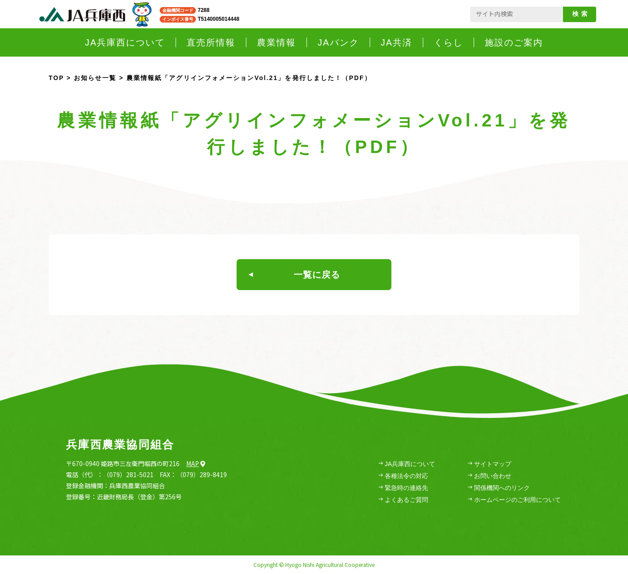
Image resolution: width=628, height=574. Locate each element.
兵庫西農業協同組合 (120, 444)
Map (195, 463)
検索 (581, 13)
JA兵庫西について (407, 464)
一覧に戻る (294, 274)
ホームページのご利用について (514, 499)
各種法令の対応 (403, 476)
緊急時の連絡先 (403, 488)
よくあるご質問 (403, 499)
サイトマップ (489, 464)
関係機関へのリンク (499, 488)
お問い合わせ (489, 476)
